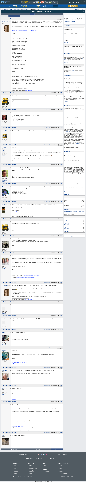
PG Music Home (5, 9)
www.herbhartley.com (15, 211)
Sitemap (15, 473)
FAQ (51, 11)
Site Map (72, 476)
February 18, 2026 (67, 75)
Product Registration (63, 473)
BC (2, 141)
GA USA (3, 394)
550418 (61, 183)
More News (66, 194)
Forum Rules (46, 11)
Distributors (16, 470)
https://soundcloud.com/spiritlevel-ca (18, 338)
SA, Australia (4, 199)
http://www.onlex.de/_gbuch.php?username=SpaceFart (25, 277)
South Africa (4, 299)
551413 (61, 367)
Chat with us (55, 458)
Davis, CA (3, 327)
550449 (61, 218)
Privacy (68, 476)
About (15, 465)
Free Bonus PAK (78, 143)
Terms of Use (63, 476)
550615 (61, 252)
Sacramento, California (5, 411)
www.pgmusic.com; (16, 477)
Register (77, 9)
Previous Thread (15, 13)
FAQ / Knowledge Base (63, 466)
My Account (46, 471)
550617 (61, 282)
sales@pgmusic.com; (22, 477)
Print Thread (11, 15)
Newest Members (67, 209)
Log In (82, 9)
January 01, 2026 (67, 151)
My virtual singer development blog (18, 426)
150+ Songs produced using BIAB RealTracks (19, 362)
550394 (61, 144)
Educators (16, 471)
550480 (61, 235)
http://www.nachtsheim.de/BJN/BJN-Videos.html (31, 275)
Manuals (61, 468)
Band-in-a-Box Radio (33, 468)
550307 (61, 18)
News (45, 465)
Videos (60, 470)
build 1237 (73, 70)
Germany (3, 268)
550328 (61, 109)
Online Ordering (54, 2)
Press (15, 468)
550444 (61, 201)
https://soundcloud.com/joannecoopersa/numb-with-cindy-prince (24, 30)
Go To (17, 15)
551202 (61, 347)
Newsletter (63, 454)
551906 (61, 432)
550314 (61, 92)
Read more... (66, 42)
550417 (61, 164)
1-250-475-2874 (52, 1)
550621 (61, 301)
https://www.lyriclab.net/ (29, 90)
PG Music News (67, 25)
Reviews (30, 473)
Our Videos (14, 399)
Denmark (3, 155)
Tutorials (61, 471)
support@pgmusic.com (29, 477)
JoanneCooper (47, 92)
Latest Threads (40, 11)
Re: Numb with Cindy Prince (9, 92)
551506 (61, 385)
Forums (10, 9)
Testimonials (31, 471)
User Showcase (25, 9)
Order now (66, 101)
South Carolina (4, 313)
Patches (60, 465)
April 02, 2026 (66, 27)
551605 (61, 401)
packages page (74, 188)
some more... (15, 364)
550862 (61, 315)
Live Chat (46, 2)
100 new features (67, 131)
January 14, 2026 (67, 105)
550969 (61, 329)
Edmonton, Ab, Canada (5, 344)
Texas (3, 123)
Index (32, 13)
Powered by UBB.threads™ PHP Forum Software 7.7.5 (43, 481)
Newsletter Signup (47, 466)
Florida (3, 362)
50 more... (15, 363)
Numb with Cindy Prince (8, 18)
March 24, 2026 (67, 44)
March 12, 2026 (67, 53)
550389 (61, 127)
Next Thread (48, 13)
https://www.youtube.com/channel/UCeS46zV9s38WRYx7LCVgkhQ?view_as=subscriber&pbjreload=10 (36, 279)
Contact (15, 466)
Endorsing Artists (32, 470)
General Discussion (17, 9)
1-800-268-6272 (47, 1)
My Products (46, 472)
